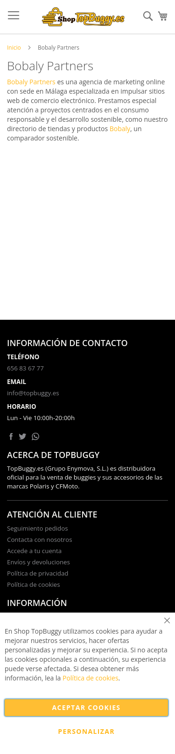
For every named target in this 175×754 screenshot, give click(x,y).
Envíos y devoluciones (38, 562)
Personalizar (86, 731)
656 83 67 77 (25, 368)
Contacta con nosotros (39, 539)
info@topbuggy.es (33, 393)
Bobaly (120, 128)
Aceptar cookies (86, 707)
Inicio (14, 48)
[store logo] (83, 17)
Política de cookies (33, 584)
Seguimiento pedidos (37, 528)
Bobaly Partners (31, 81)
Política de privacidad (37, 573)
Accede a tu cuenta (34, 551)
